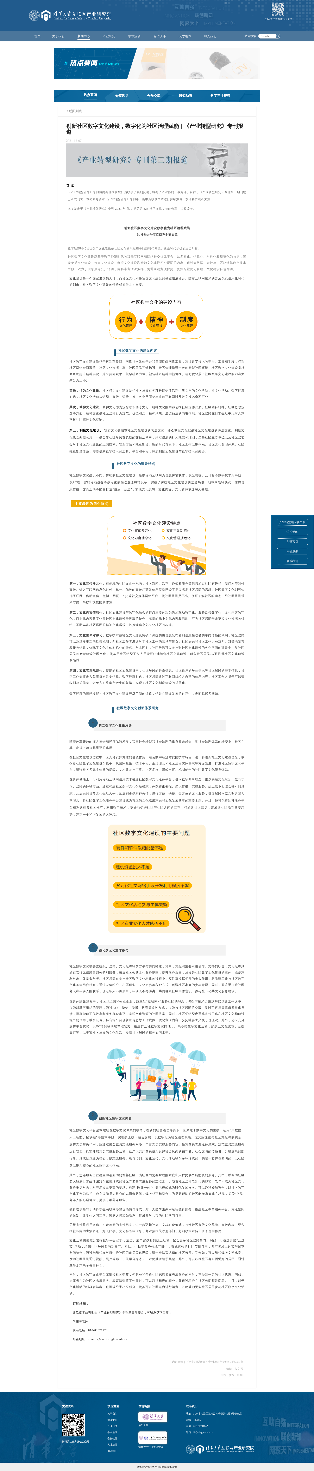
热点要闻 (90, 95)
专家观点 (121, 96)
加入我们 (112, 1450)
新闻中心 (112, 1419)
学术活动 (134, 36)
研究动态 (185, 96)
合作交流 (153, 96)
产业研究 (112, 1426)
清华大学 (143, 1425)
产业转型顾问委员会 (292, 522)
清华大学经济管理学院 (150, 1447)
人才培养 (112, 1444)
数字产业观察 (220, 96)
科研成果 (292, 551)
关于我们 (112, 1413)
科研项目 (292, 541)
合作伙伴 (112, 1438)
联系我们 (292, 561)
